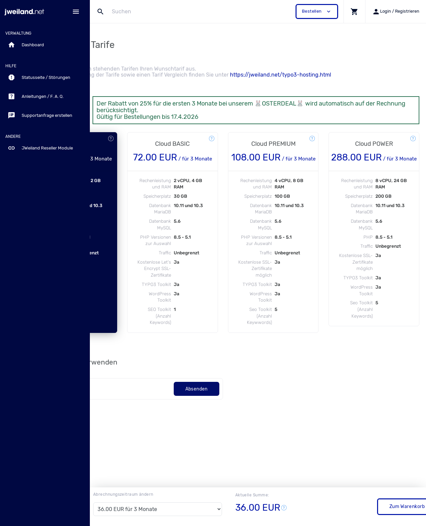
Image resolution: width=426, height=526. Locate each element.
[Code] (154, 423)
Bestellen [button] (317, 11)
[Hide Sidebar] (76, 11)
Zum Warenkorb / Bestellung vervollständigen (359, 506)
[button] (354, 11)
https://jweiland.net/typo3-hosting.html (350, 75)
